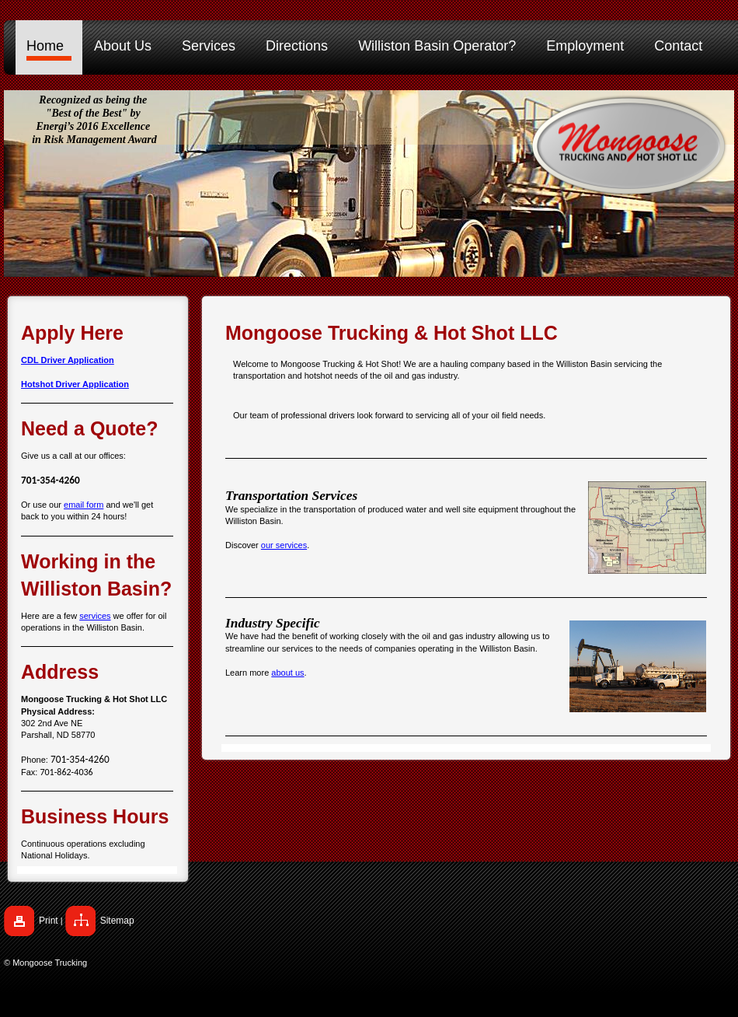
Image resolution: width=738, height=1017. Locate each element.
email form (83, 504)
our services (284, 545)
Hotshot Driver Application (75, 384)
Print (48, 920)
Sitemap (117, 920)
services (94, 615)
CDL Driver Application (67, 360)
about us (287, 672)
